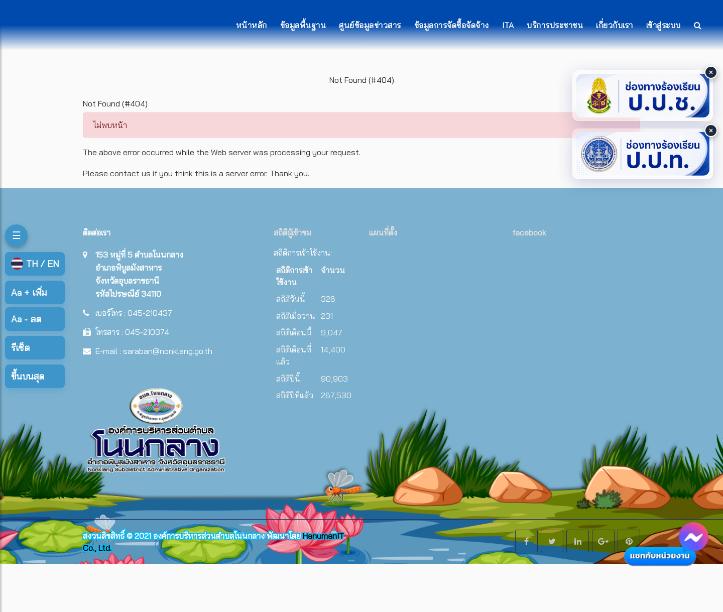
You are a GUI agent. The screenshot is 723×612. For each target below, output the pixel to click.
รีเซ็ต (20, 347)
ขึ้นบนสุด (27, 376)
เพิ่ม (29, 292)
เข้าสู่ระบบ (663, 25)
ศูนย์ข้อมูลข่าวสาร (370, 25)
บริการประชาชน (555, 25)
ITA (508, 25)
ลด (26, 319)
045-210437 (150, 313)
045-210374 (147, 332)
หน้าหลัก (251, 25)
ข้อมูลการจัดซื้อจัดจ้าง (451, 25)
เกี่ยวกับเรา (614, 25)
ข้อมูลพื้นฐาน (303, 25)
